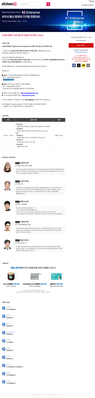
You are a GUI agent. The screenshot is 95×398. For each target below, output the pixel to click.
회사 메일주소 (30, 100)
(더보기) (85, 61)
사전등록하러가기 (8, 80)
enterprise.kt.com (28, 95)
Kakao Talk (83, 65)
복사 (88, 65)
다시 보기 (81, 45)
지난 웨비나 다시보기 (87, 5)
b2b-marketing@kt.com (29, 93)
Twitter (79, 65)
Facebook (74, 65)
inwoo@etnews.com (81, 52)
